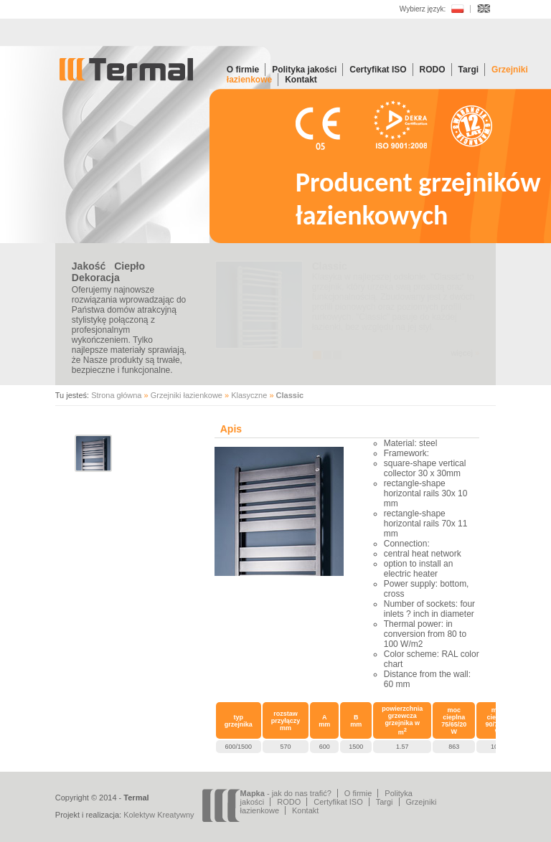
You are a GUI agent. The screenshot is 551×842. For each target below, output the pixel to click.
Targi (468, 70)
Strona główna (116, 395)
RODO (433, 70)
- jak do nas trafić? (285, 793)
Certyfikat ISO (377, 70)
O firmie (243, 70)
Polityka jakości (304, 70)
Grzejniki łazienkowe (186, 395)
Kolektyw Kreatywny (158, 814)
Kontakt (301, 80)
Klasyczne (249, 395)
